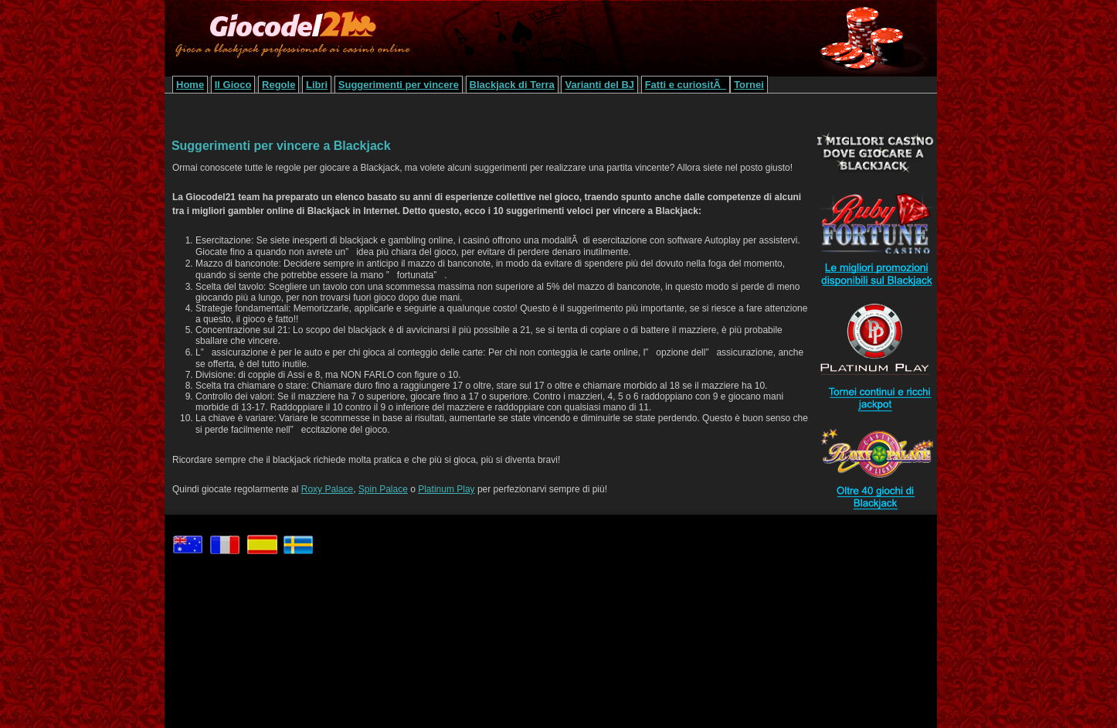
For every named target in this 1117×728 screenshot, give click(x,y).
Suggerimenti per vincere (398, 84)
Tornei (749, 84)
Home (190, 84)
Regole (278, 84)
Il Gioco (233, 84)
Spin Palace (383, 489)
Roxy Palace (327, 489)
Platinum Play (446, 489)
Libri (317, 84)
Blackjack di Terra (512, 84)
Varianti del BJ (599, 84)
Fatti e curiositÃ (685, 84)
